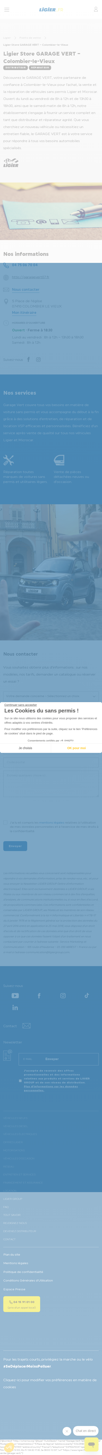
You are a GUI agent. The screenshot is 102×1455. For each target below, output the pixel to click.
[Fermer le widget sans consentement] (20, 705)
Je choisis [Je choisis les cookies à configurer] (25, 748)
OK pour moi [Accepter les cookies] (76, 748)
